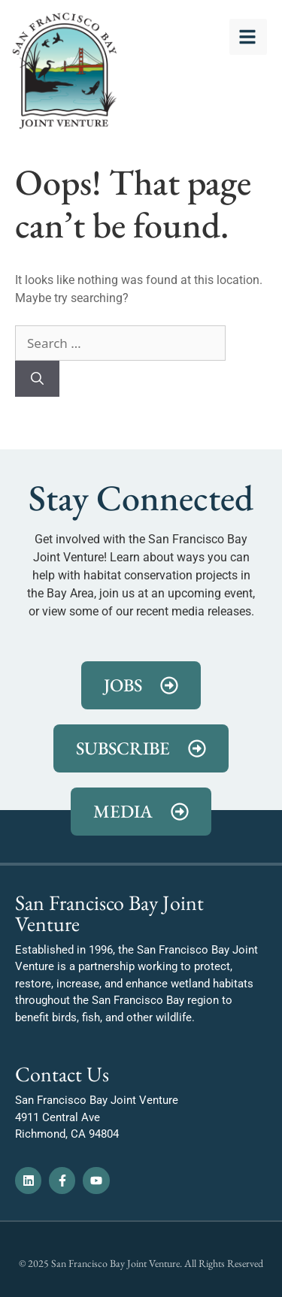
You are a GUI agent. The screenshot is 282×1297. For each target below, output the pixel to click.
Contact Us (62, 1073)
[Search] (37, 379)
